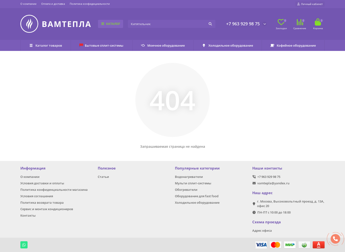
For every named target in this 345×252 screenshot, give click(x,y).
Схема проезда (266, 222)
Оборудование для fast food (196, 196)
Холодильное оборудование (227, 45)
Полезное (107, 168)
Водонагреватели (189, 177)
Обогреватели (186, 189)
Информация (33, 168)
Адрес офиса (262, 230)
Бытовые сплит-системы (101, 45)
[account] (310, 4)
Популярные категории (197, 168)
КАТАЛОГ (110, 24)
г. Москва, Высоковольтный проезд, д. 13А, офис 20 (290, 203)
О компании (28, 3)
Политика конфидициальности (90, 3)
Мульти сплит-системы (193, 183)
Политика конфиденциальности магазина (54, 189)
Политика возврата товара (42, 202)
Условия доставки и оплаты (42, 183)
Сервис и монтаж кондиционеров (46, 209)
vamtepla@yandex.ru (273, 183)
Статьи (103, 177)
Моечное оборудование (163, 45)
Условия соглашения (36, 196)
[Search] (171, 24)
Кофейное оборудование (293, 45)
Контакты (28, 215)
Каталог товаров (45, 45)
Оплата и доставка (53, 3)
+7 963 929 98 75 (243, 24)
